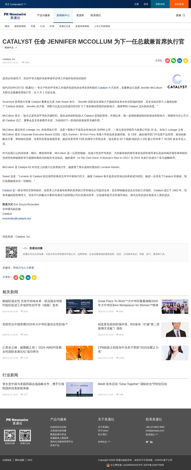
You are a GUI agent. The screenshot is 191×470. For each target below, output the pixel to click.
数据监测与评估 (58, 434)
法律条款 (7, 460)
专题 (33, 26)
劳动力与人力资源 (23, 267)
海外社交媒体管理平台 (61, 441)
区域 (52, 26)
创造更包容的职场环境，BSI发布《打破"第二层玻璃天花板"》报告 (128, 326)
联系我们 (96, 15)
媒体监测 (179, 4)
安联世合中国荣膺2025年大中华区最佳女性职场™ (35, 324)
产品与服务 (43, 15)
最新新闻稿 (20, 26)
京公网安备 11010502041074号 (124, 465)
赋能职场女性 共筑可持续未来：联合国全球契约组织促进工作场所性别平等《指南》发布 (32, 303)
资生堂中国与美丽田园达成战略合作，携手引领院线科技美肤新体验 (33, 386)
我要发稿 (160, 4)
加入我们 (102, 434)
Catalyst (103, 87)
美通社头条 (65, 26)
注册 (136, 4)
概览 (7, 26)
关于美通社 (106, 419)
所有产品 (54, 445)
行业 (42, 26)
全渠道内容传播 (58, 430)
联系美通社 (154, 419)
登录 (146, 4)
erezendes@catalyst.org (16, 218)
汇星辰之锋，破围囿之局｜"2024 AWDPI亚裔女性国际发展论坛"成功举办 (32, 349)
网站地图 (19, 460)
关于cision (103, 430)
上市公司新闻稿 (102, 26)
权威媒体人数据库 (59, 438)
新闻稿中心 (63, 15)
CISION (159, 460)
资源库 (80, 15)
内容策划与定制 (58, 427)
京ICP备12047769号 (153, 465)
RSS (30, 460)
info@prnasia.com (155, 430)
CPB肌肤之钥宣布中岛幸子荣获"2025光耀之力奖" (128, 349)
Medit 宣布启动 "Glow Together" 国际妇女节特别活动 (132, 384)
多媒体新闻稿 (82, 26)
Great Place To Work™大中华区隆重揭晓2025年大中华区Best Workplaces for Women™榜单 (128, 303)
